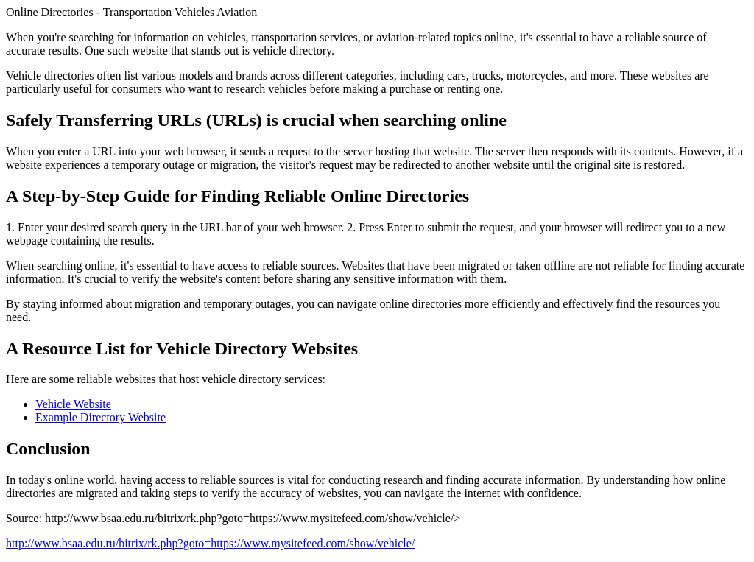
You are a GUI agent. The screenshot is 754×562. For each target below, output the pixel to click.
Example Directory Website (100, 417)
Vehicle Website (73, 404)
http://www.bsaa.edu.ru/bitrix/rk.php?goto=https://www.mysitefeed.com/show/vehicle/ (210, 543)
